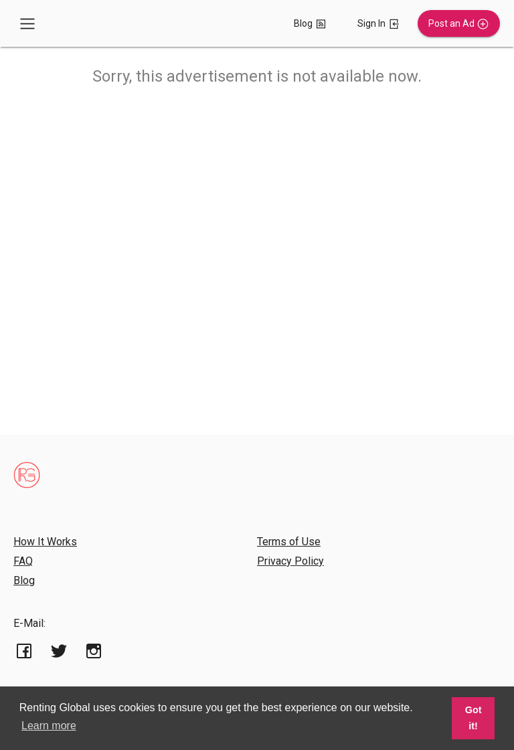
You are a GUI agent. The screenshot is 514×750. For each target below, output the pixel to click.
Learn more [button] (48, 725)
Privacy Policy (290, 561)
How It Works (45, 541)
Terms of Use (289, 541)
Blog (24, 580)
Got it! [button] (473, 718)
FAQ (23, 561)
